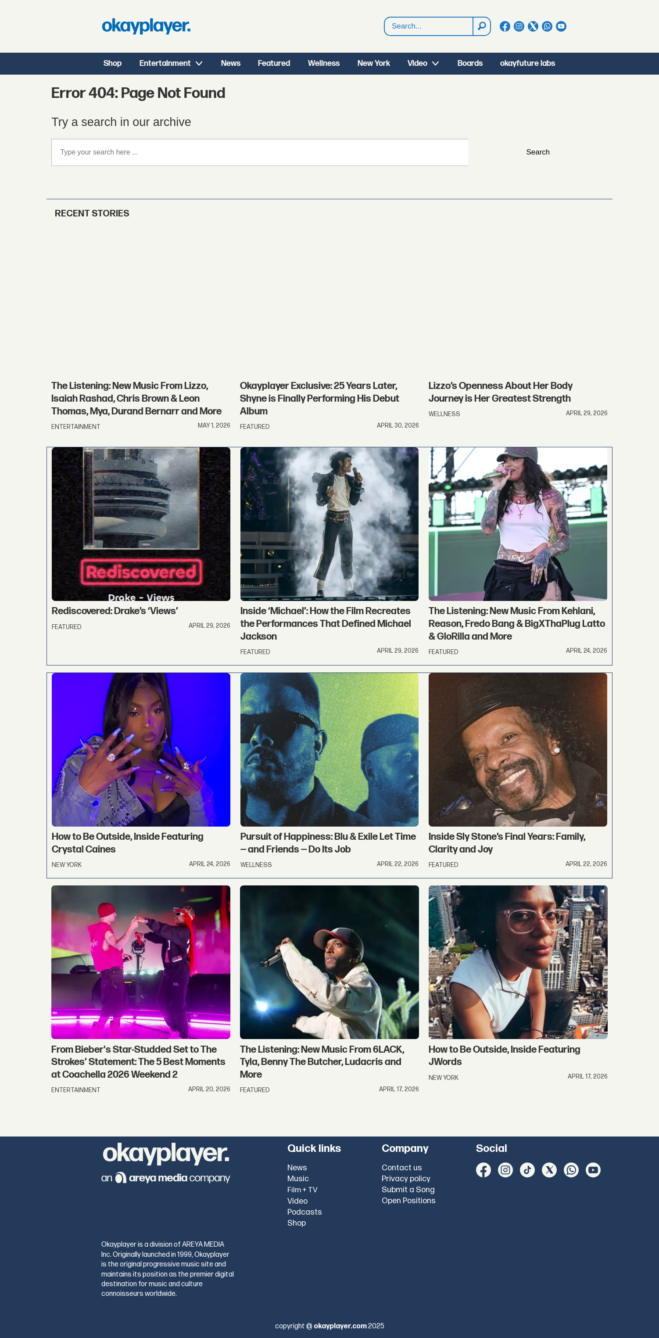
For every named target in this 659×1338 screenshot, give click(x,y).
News (230, 63)
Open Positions (409, 1200)
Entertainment (165, 63)
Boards (470, 63)
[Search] (481, 26)
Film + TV (302, 1190)
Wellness (324, 63)
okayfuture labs (527, 63)
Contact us (402, 1168)
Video (417, 63)
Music (298, 1178)
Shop (113, 63)
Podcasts (304, 1212)
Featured (274, 63)
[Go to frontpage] (146, 26)
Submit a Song (408, 1189)
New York (374, 63)
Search (384, 17)
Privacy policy (406, 1178)
